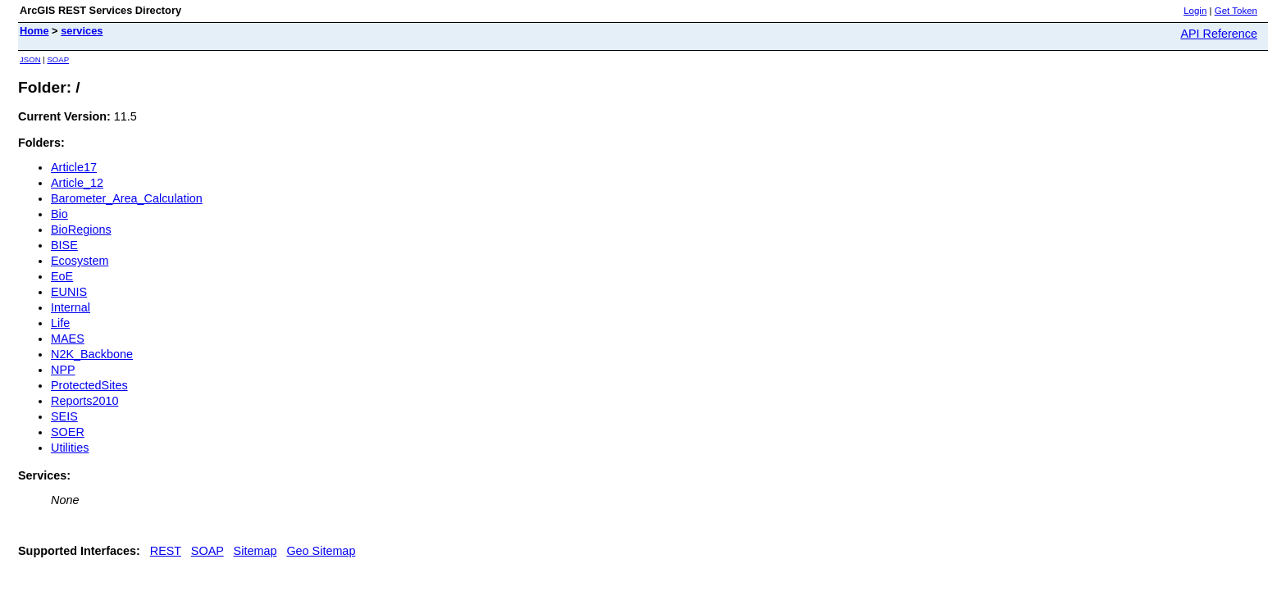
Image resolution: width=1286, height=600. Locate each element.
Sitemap (255, 550)
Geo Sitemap (320, 550)
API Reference (1218, 33)
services (82, 31)
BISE (64, 245)
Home (34, 31)
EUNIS (69, 291)
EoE (62, 276)
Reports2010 (84, 400)
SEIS (64, 416)
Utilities (70, 447)
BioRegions (81, 229)
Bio (59, 213)
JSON (30, 59)
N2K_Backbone (92, 354)
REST (165, 550)
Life (60, 323)
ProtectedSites (89, 385)
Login (1194, 11)
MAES (67, 338)
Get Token (1236, 11)
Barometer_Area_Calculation (127, 198)
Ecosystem (79, 260)
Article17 (74, 167)
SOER (67, 432)
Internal (70, 307)
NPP (63, 369)
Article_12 (77, 182)
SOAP (58, 59)
